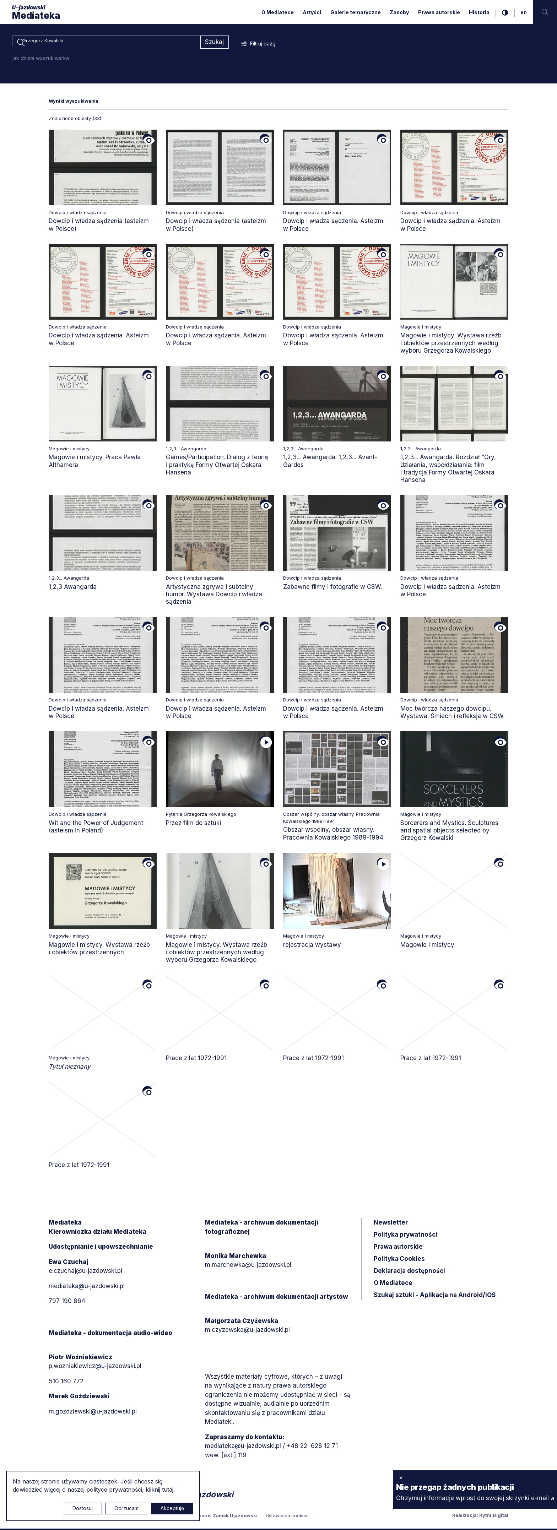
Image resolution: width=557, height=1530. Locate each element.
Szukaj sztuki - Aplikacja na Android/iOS (435, 1296)
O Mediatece (277, 12)
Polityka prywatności (405, 1235)
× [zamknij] (401, 1477)
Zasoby (399, 12)
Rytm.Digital (493, 1516)
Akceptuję (172, 1508)
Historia (479, 12)
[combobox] (106, 43)
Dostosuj (82, 1508)
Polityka (399, 1260)
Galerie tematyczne (355, 12)
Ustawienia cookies (287, 1517)
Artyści (312, 12)
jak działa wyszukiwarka (40, 59)
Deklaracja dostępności (409, 1272)
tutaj (167, 1489)
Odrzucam (126, 1508)
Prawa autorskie (439, 12)
